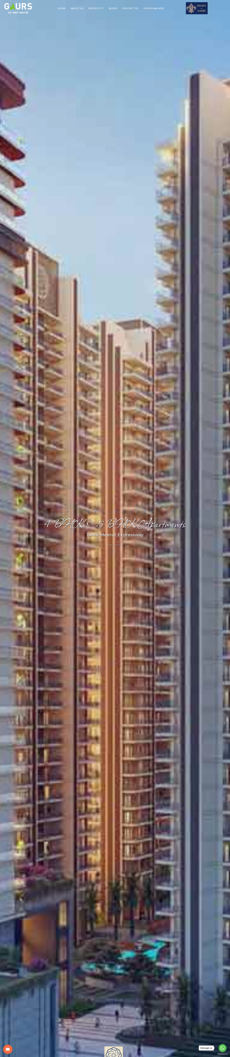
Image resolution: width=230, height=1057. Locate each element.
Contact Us (130, 8)
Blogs (113, 8)
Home (61, 8)
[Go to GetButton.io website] (223, 1054)
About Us (76, 8)
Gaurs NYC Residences (115, 511)
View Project (115, 545)
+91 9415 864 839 (153, 8)
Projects (96, 8)
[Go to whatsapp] (222, 1048)
